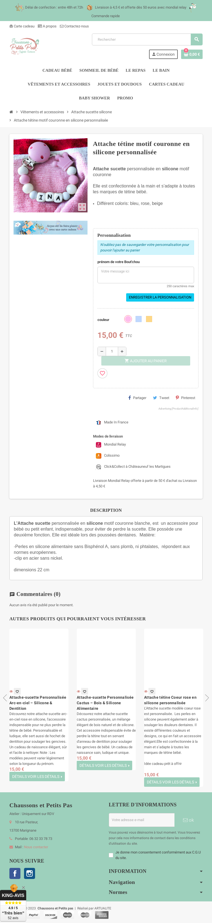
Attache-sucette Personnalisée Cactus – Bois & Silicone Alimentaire (105, 703)
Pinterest (185, 397)
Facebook (14, 873)
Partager (137, 397)
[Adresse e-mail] (141, 820)
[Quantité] (112, 351)
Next (205, 697)
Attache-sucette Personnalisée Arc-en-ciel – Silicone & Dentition (37, 703)
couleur (103, 320)
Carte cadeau (22, 26)
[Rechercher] (147, 39)
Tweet (161, 397)
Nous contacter (36, 847)
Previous (6, 697)
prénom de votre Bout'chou (118, 262)
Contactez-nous (74, 26)
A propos (47, 26)
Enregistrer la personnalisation (160, 297)
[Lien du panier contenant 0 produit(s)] (192, 54)
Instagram (29, 873)
